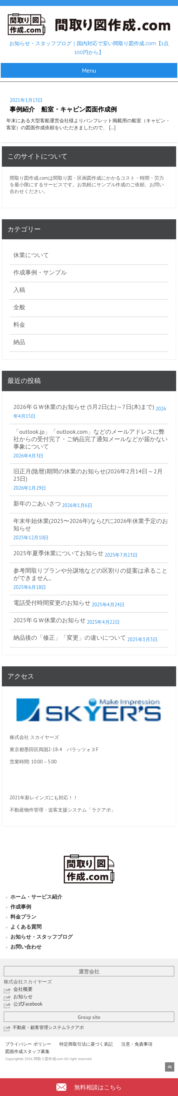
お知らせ (23, 996)
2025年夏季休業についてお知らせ (58, 553)
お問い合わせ (26, 946)
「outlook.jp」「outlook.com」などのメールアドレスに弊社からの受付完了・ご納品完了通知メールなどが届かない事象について (90, 439)
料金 (19, 324)
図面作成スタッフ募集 (27, 1051)
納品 (19, 342)
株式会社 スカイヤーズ (34, 737)
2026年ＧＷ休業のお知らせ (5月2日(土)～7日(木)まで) (83, 406)
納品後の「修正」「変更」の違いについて (69, 637)
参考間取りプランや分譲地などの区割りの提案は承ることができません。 (90, 574)
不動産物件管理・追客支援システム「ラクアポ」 (63, 810)
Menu (89, 70)
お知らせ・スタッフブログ (41, 936)
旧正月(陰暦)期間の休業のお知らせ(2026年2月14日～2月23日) (88, 474)
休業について (31, 255)
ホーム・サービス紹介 (36, 896)
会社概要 (23, 989)
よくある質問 (26, 926)
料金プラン (23, 916)
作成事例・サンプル (40, 272)
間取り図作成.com (29, 178)
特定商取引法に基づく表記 (86, 1044)
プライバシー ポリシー (28, 1044)
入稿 (19, 289)
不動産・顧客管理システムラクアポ (48, 1027)
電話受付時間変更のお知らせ (51, 602)
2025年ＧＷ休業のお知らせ (49, 620)
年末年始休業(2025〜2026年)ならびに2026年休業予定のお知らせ (90, 524)
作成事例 (20, 906)
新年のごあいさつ (37, 503)
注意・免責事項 (136, 1044)
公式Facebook (28, 1004)
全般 (19, 307)
